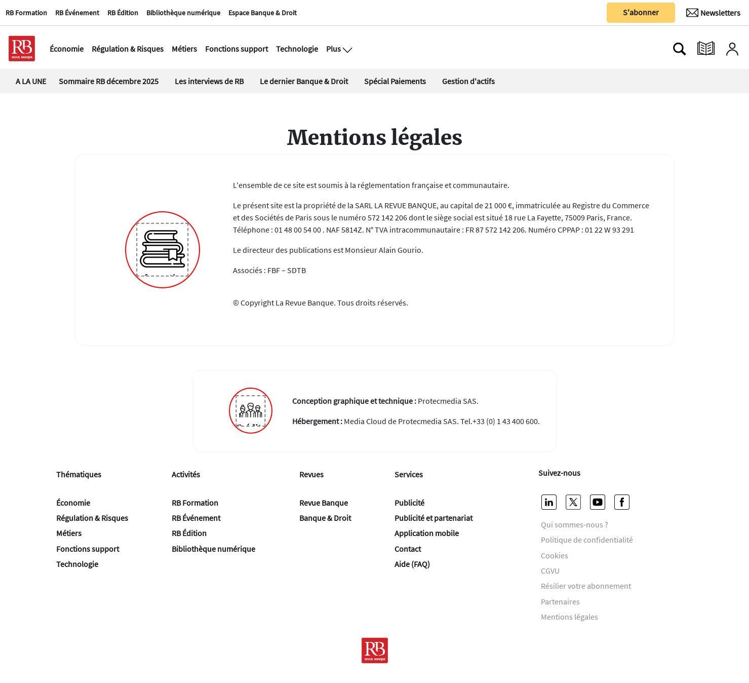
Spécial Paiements (395, 81)
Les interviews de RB (209, 81)
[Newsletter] (713, 12)
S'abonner (641, 12)
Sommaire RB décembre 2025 (109, 81)
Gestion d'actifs (468, 81)
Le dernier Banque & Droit (304, 81)
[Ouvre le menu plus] (346, 48)
